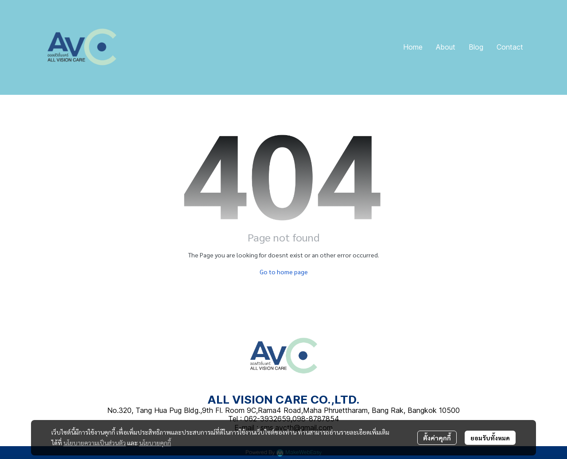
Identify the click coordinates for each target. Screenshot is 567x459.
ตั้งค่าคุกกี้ (437, 438)
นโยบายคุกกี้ (155, 443)
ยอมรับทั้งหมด (490, 438)
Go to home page (284, 272)
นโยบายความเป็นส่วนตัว (94, 443)
